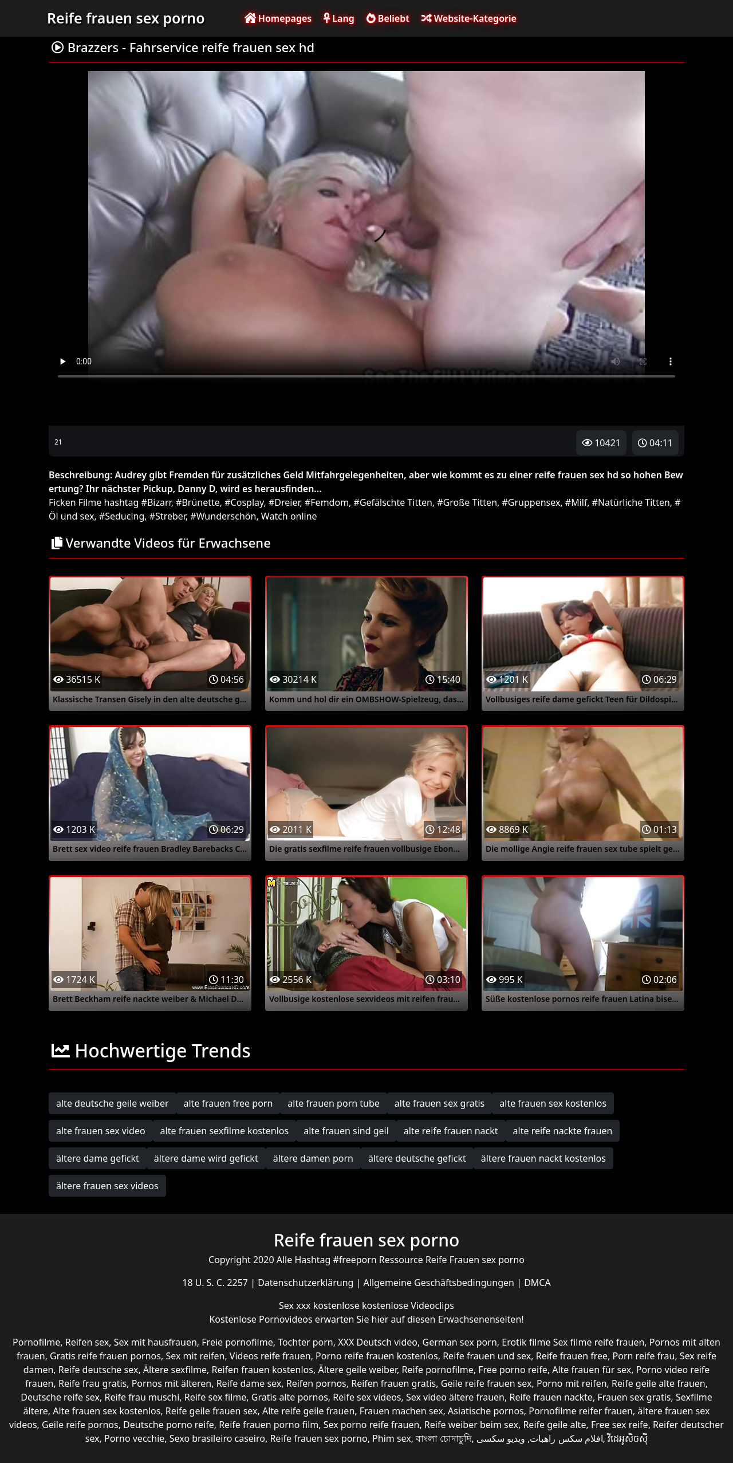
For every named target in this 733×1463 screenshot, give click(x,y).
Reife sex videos (367, 1397)
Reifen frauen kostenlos (262, 1369)
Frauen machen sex (401, 1411)
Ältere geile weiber (357, 1369)
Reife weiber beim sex (471, 1424)
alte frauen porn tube (333, 1103)
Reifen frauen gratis (393, 1383)
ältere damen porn (313, 1158)
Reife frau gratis (92, 1383)
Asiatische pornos (486, 1411)
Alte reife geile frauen (308, 1411)
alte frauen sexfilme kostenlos (224, 1130)
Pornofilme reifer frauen (581, 1411)
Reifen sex (87, 1342)
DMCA (537, 1282)
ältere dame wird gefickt (206, 1158)
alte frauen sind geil (346, 1130)
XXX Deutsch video (377, 1342)
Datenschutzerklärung (307, 1282)
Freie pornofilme (237, 1342)
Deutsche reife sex (60, 1397)
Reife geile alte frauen (659, 1383)
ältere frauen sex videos (107, 1185)
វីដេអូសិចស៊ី (628, 1438)
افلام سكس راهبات (566, 1438)
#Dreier (284, 502)
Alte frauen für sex (591, 1369)
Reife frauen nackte (550, 1397)
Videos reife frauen (270, 1356)
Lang (339, 18)
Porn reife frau (644, 1356)
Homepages (278, 18)
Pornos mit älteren (172, 1383)
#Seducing (121, 516)
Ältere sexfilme (175, 1369)
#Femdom (327, 502)
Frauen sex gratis (634, 1397)
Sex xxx (296, 1305)
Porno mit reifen (572, 1383)
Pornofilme (36, 1342)
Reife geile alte (554, 1424)
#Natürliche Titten (631, 502)
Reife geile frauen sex (211, 1411)
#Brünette (198, 502)
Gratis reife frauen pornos (105, 1356)
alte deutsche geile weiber (112, 1103)
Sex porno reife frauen (372, 1424)
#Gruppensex (531, 502)
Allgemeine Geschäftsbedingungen (440, 1282)
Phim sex (391, 1438)
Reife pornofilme (437, 1369)
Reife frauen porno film (268, 1424)
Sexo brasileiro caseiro (217, 1438)
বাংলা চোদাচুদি (443, 1438)
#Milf (576, 502)
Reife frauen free (572, 1356)
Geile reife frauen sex (486, 1383)
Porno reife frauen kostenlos (377, 1356)
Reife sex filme (215, 1397)
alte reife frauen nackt (451, 1130)
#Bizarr (156, 502)
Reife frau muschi (141, 1397)
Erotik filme (526, 1342)
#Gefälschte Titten (393, 502)
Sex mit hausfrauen (155, 1342)
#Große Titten (467, 502)
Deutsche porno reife (168, 1424)
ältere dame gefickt (97, 1158)
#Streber (167, 516)
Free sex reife (619, 1424)
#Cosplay (243, 502)
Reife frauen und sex (487, 1356)
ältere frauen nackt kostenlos (543, 1158)
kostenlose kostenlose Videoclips (383, 1305)
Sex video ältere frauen (455, 1397)
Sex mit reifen (194, 1356)
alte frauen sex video (100, 1130)
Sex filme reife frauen (599, 1342)
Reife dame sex (249, 1383)
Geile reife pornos (80, 1424)
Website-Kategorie (469, 18)
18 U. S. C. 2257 (216, 1282)
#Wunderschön (223, 516)
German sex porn (460, 1342)
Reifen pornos (316, 1383)
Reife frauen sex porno (126, 17)
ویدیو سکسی (500, 1438)
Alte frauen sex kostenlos (106, 1411)
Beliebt (387, 18)
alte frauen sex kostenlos (552, 1103)
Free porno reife (512, 1369)
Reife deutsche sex (98, 1369)
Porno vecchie (134, 1438)
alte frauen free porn (228, 1103)
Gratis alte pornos (289, 1397)
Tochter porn (305, 1342)
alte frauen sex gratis (439, 1103)
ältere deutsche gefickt (417, 1158)
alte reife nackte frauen (563, 1130)
